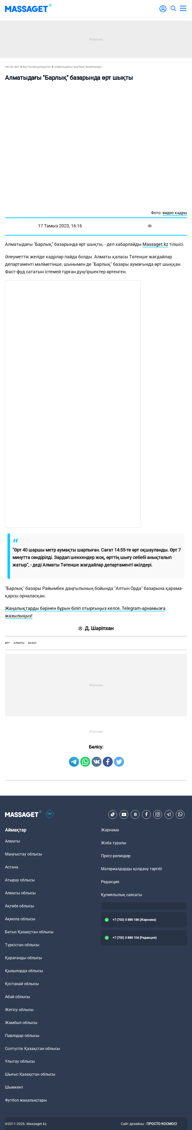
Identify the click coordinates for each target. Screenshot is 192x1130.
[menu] (183, 8)
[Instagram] (157, 814)
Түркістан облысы (22, 944)
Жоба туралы (113, 843)
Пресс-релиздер (115, 855)
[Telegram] (169, 814)
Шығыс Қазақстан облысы (30, 1074)
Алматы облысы (20, 893)
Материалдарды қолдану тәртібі (131, 868)
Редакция (110, 881)
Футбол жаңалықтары (26, 1100)
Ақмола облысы (20, 919)
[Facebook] (146, 814)
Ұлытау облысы (20, 1061)
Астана (11, 867)
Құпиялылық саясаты (121, 894)
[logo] (28, 8)
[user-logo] (163, 11)
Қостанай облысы (22, 983)
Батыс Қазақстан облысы (29, 932)
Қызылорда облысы (24, 970)
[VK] (135, 814)
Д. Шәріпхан (96, 628)
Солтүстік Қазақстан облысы (32, 1048)
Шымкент (14, 1087)
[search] (173, 8)
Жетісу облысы (19, 1009)
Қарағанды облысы (23, 957)
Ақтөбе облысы (19, 906)
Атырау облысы (20, 880)
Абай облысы (17, 996)
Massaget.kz (155, 244)
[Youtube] (124, 814)
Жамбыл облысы (21, 1022)
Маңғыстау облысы (23, 854)
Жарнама (110, 830)
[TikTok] (112, 814)
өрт (7, 643)
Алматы (19, 643)
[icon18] (49, 814)
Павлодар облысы (22, 1035)
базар (32, 643)
